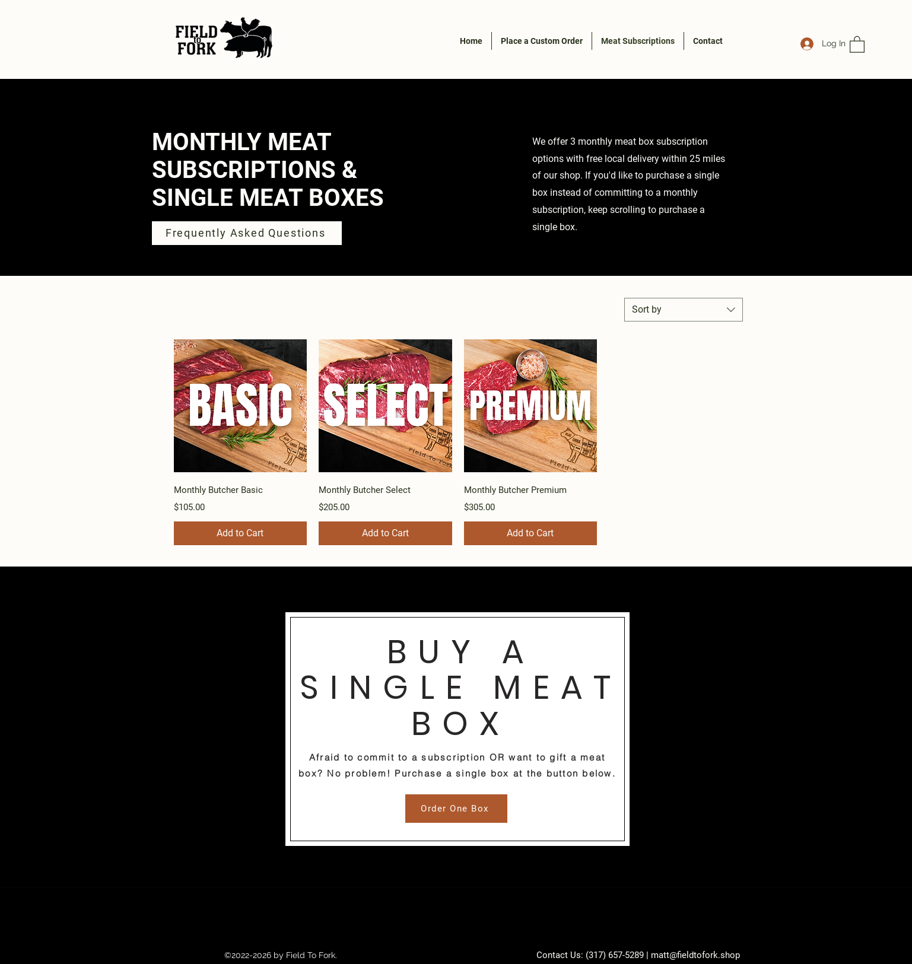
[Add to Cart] (240, 533)
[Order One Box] (456, 808)
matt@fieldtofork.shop (695, 955)
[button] (857, 44)
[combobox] (683, 310)
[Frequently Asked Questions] (247, 233)
